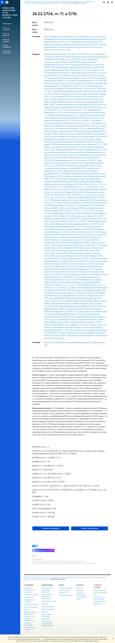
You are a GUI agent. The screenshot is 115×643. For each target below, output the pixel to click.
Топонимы (36, 36)
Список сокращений (7, 46)
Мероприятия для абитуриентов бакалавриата (47, 590)
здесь (12, 639)
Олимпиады (45, 604)
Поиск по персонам (6, 34)
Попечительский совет (31, 604)
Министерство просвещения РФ (99, 598)
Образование (47, 585)
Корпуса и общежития (30, 607)
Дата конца (34, 30)
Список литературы (89, 528)
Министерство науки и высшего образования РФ (100, 592)
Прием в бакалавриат (48, 606)
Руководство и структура (31, 594)
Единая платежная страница (29, 628)
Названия (36, 342)
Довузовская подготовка (49, 601)
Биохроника (44, 579)
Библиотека (79, 588)
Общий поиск (7, 23)
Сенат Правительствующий (54, 342)
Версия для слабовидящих (28, 624)
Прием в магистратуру (48, 609)
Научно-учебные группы (66, 595)
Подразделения (29, 597)
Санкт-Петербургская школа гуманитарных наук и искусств (62, 577)
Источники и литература (7, 52)
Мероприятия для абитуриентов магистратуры (47, 596)
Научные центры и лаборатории (64, 591)
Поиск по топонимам (6, 28)
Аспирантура (45, 619)
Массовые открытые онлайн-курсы (100, 602)
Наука (61, 585)
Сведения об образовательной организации (29, 590)
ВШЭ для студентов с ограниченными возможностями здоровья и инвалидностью (30, 616)
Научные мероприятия (65, 588)
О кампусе (28, 585)
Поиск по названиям (6, 40)
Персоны (36, 54)
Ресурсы (79, 585)
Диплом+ (44, 611)
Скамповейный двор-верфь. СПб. (79, 342)
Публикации (79, 590)
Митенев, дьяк (62, 250)
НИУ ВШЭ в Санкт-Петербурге (33, 577)
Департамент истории (87, 577)
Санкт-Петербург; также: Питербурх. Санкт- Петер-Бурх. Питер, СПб (71, 36)
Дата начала (35, 23)
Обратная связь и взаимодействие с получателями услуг (47, 623)
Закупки (26, 609)
